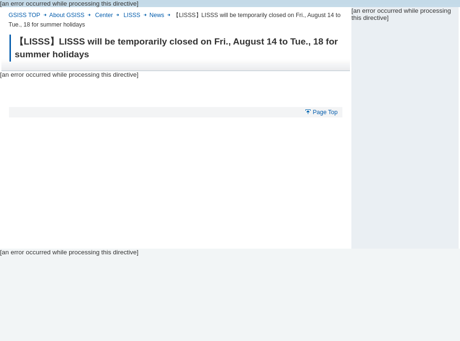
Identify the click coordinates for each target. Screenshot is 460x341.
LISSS (132, 15)
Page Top (325, 112)
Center (104, 15)
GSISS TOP (24, 15)
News (156, 15)
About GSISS (66, 15)
